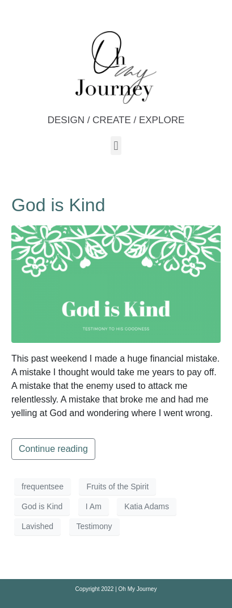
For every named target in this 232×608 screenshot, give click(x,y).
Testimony (94, 526)
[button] (116, 145)
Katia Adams (146, 506)
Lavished (37, 526)
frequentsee (43, 486)
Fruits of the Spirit (117, 486)
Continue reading (53, 449)
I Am (94, 506)
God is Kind (58, 205)
